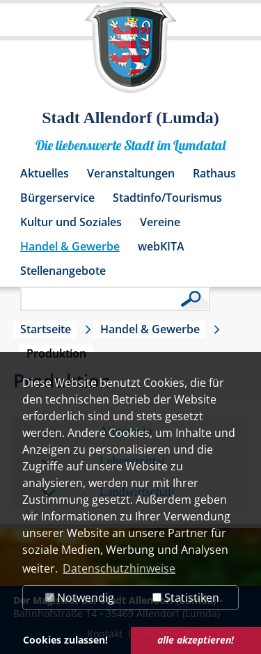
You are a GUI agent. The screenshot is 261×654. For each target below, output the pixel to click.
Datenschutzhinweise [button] (119, 568)
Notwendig (79, 597)
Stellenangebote (63, 270)
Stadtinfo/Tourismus (167, 197)
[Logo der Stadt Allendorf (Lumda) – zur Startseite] (130, 54)
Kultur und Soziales (71, 222)
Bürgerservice (57, 197)
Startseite (45, 329)
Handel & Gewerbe (70, 246)
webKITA (161, 246)
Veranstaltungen (131, 173)
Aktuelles (44, 173)
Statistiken (185, 597)
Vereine (160, 222)
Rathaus (214, 173)
